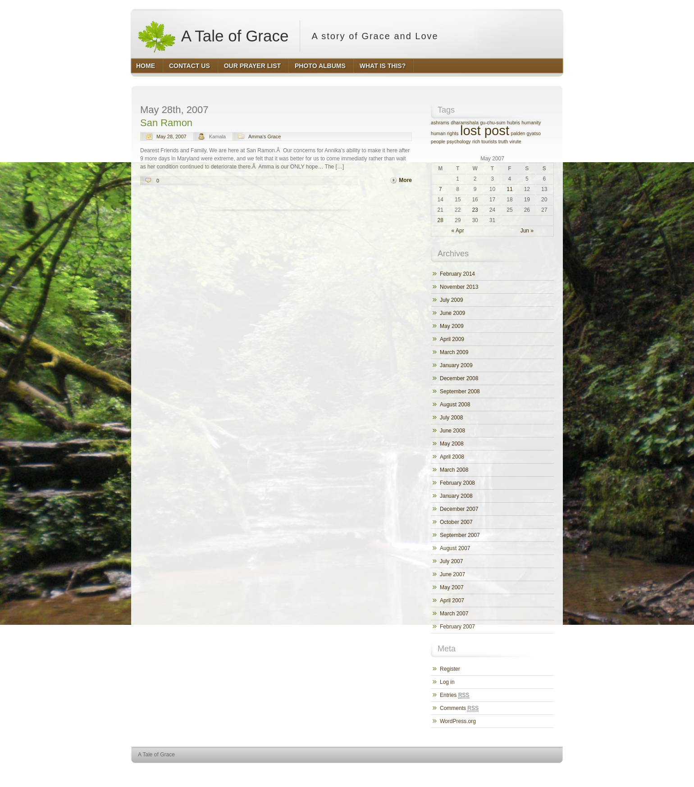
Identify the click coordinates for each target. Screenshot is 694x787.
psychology (458, 141)
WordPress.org (458, 721)
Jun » (527, 230)
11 (509, 189)
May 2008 (452, 444)
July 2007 (451, 561)
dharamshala (465, 122)
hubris (513, 122)
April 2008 (452, 457)
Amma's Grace (264, 136)
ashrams (440, 122)
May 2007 (452, 587)
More (405, 180)
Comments (459, 708)
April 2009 (452, 339)
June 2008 (452, 431)
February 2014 (457, 274)
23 (475, 210)
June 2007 (452, 574)
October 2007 (456, 522)
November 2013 (459, 287)
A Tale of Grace (212, 36)
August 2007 (455, 548)
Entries (454, 695)
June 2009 (452, 313)
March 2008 (454, 470)
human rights (445, 133)
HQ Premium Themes (540, 771)
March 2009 (454, 352)
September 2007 (460, 535)
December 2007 (459, 509)
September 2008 (460, 391)
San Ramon (166, 122)
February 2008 (457, 483)
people (438, 141)
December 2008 (459, 378)
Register (450, 669)
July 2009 (451, 300)
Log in (447, 682)
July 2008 (451, 417)
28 (440, 220)
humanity (531, 122)
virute (515, 141)
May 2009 (452, 326)
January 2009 (456, 365)
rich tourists (484, 141)
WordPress (497, 771)
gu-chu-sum (492, 122)
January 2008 (456, 496)
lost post (484, 130)
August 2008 (455, 404)
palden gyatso (526, 133)
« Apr (458, 230)
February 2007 (457, 626)
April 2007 (452, 600)
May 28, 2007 (171, 136)
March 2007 (454, 613)
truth (503, 141)
